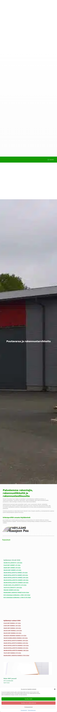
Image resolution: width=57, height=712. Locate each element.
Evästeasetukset (28, 707)
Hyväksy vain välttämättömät (28, 703)
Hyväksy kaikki (28, 699)
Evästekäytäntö (24, 710)
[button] (55, 689)
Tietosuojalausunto (32, 710)
